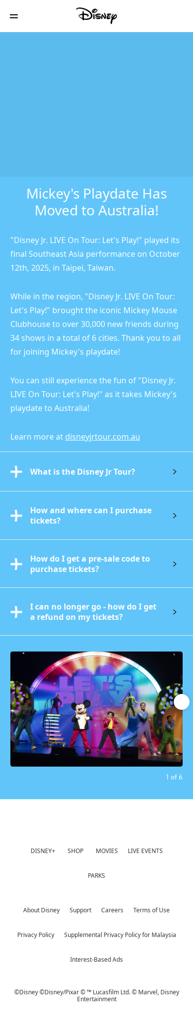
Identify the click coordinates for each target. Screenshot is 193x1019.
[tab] (96, 471)
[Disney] (96, 15)
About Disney (41, 910)
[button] (14, 16)
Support (80, 910)
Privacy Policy (35, 935)
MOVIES (107, 851)
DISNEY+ (43, 851)
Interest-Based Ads (96, 959)
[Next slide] (175, 709)
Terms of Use (151, 910)
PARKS (96, 875)
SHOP (75, 851)
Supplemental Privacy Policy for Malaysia (120, 935)
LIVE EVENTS (145, 851)
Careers (112, 910)
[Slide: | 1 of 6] (96, 709)
